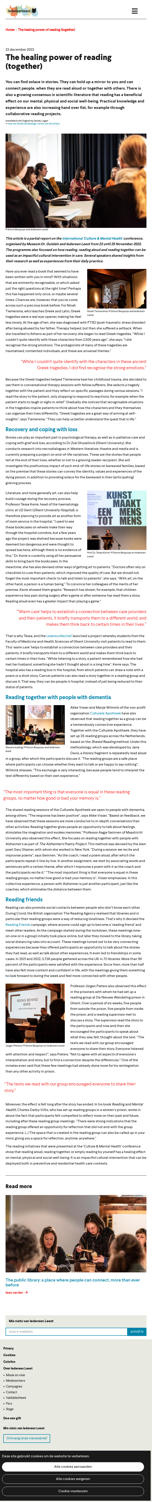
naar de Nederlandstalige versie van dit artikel (34, 123)
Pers (9, 1403)
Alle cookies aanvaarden (73, 1467)
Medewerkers (15, 1380)
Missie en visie (15, 1375)
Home (10, 30)
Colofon (9, 1362)
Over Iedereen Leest (18, 1368)
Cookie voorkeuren (73, 1491)
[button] (116, 289)
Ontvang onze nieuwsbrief (26, 1438)
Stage (10, 1409)
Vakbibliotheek (16, 1398)
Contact (11, 1392)
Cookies (9, 1355)
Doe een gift (12, 1418)
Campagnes (14, 1386)
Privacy (8, 1348)
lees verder (15, 1293)
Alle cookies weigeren (73, 1479)
